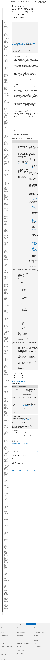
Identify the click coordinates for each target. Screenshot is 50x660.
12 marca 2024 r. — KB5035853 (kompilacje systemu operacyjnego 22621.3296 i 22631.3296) (6, 349)
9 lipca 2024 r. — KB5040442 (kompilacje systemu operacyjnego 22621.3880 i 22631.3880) (6, 284)
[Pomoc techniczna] (13, 1)
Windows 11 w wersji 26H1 (6, 8)
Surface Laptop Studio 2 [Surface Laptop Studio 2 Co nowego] (4, 632)
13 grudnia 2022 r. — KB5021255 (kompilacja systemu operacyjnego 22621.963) (6, 560)
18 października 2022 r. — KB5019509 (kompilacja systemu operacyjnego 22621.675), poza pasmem (6, 592)
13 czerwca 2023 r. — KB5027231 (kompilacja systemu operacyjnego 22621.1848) (6, 483)
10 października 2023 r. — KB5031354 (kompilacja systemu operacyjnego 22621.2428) (6, 423)
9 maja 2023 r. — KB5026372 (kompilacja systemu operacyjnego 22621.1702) (6, 497)
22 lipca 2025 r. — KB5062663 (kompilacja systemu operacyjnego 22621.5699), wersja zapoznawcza (6, 66)
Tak (28, 624)
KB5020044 (31, 271)
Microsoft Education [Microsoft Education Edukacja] (36, 629)
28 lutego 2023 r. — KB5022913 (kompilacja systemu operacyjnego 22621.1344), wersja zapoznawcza (6, 531)
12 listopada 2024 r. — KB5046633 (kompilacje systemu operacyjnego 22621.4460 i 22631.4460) (6, 215)
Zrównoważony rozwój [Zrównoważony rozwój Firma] (36, 652)
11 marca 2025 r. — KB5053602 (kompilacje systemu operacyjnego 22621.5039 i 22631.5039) (6, 157)
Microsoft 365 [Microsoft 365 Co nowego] (2, 637)
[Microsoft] (4, 1)
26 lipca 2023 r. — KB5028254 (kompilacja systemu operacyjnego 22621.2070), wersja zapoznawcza (6, 460)
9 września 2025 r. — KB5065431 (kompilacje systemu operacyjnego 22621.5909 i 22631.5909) (6, 40)
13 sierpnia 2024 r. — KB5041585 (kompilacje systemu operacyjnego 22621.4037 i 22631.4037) (6, 267)
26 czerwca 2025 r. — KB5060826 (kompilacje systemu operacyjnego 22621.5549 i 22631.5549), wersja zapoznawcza (6, 81)
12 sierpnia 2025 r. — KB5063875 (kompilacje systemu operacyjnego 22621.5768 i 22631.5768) (6, 58)
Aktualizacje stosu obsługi (27, 380)
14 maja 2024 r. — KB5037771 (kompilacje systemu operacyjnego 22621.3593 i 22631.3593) (6, 317)
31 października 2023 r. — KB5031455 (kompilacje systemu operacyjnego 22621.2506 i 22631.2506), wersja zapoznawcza (6, 414)
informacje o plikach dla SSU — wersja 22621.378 (20, 436)
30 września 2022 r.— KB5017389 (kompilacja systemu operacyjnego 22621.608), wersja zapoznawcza (6, 607)
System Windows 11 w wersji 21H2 (6, 614)
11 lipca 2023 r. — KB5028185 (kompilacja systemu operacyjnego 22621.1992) (6, 467)
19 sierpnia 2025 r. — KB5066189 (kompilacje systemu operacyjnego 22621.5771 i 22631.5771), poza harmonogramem (6, 49)
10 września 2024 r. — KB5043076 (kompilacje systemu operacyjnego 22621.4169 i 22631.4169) (6, 250)
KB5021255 (32, 149)
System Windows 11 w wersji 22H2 (6, 20)
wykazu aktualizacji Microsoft (28, 405)
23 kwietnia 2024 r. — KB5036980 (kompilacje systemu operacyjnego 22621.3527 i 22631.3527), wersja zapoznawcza (6, 325)
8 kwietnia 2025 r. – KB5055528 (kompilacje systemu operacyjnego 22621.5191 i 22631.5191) (6, 142)
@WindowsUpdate (21, 48)
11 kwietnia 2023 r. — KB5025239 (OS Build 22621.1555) (6, 512)
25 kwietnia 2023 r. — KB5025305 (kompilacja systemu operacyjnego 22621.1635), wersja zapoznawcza (6, 505)
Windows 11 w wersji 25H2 (6, 11)
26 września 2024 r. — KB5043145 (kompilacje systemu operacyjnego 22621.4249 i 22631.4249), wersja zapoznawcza (6, 241)
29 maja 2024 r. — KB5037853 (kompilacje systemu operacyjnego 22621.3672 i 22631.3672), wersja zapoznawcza (6, 309)
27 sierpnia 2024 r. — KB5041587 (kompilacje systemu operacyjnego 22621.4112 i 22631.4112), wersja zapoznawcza (6, 258)
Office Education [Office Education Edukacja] (36, 635)
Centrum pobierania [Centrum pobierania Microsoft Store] (19, 630)
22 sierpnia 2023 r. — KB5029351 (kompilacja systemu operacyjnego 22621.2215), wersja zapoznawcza (6, 446)
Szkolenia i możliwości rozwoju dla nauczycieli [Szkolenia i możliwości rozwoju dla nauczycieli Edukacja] (39, 637)
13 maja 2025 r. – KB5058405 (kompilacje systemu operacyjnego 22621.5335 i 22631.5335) (6, 116)
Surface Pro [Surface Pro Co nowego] (2, 629)
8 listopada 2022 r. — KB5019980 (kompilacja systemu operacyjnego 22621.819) (6, 576)
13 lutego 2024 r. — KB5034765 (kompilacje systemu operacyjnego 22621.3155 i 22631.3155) (6, 365)
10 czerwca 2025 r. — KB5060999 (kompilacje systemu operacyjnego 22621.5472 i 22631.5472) (6, 90)
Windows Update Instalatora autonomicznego (25, 424)
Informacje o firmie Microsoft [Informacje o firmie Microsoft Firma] (37, 646)
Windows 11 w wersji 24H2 (6, 14)
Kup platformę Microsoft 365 (25, 1)
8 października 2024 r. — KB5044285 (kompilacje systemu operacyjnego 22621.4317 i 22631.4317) (6, 232)
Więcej (18, 1)
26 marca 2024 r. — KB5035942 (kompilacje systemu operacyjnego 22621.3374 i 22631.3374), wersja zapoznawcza (6, 341)
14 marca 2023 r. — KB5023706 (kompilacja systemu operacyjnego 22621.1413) (6, 523)
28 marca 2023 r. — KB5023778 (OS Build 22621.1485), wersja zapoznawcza (6, 517)
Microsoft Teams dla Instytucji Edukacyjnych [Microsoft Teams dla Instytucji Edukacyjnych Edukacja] (39, 632)
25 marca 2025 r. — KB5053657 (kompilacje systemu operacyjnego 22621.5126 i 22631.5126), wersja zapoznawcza (6, 149)
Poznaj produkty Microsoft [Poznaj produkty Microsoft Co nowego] (4, 638)
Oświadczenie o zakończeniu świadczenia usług (6, 27)
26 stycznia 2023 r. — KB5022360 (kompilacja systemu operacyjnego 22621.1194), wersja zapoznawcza (6, 546)
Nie (33, 624)
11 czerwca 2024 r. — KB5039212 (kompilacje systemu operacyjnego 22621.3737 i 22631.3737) (6, 300)
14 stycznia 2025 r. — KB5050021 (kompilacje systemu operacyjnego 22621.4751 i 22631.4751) (6, 189)
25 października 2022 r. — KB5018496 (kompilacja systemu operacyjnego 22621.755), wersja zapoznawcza (6, 584)
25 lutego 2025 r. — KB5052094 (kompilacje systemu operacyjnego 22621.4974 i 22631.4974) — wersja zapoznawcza (6, 165)
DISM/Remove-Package (26, 419)
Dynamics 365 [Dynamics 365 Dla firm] (2, 649)
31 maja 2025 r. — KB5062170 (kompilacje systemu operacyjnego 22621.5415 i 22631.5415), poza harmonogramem (6, 99)
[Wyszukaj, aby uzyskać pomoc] (45, 1)
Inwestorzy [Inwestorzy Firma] (35, 651)
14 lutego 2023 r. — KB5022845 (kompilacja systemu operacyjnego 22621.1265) (6, 538)
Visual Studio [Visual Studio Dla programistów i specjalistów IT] (19, 656)
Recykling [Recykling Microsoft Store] (18, 637)
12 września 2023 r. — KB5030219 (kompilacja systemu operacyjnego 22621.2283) (6, 439)
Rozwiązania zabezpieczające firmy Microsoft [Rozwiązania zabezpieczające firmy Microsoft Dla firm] (6, 646)
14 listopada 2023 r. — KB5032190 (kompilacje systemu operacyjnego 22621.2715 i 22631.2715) (6, 406)
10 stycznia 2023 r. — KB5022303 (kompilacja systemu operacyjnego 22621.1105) (6, 553)
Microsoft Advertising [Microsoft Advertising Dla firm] (3, 652)
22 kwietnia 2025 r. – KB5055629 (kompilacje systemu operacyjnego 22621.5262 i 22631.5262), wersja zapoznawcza (6, 124)
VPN (26, 160)
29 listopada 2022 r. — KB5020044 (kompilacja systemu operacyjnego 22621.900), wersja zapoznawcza (6, 568)
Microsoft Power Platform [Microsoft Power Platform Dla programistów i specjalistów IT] (20, 653)
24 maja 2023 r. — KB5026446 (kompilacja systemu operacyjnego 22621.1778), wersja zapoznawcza (6, 490)
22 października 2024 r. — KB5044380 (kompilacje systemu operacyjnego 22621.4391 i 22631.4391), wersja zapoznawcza (6, 224)
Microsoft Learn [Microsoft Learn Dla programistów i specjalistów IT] (19, 646)
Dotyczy (13, 19)
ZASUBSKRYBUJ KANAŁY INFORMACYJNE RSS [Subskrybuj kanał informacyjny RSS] (20, 443)
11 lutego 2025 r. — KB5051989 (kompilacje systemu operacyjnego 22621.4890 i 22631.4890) (6, 173)
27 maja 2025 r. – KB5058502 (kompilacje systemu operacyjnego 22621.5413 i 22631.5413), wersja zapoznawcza (6, 108)
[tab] (14, 459)
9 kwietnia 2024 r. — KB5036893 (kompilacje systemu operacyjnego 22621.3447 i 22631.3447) (6, 333)
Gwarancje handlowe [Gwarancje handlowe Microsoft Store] (19, 638)
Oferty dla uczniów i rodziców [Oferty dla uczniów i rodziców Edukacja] (37, 638)
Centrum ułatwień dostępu (34, 471)
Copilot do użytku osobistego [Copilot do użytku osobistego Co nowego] (4, 635)
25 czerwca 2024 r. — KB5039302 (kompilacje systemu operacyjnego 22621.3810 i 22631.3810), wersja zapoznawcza (6, 291)
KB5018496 (31, 352)
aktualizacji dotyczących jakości (20, 44)
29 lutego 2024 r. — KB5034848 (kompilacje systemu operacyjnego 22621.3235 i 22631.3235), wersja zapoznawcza (6, 357)
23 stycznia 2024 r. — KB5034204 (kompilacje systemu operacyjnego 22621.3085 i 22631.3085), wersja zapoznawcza (6, 373)
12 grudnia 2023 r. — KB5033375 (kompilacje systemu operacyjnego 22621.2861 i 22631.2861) (6, 389)
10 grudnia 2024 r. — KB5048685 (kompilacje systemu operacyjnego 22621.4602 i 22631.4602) (6, 197)
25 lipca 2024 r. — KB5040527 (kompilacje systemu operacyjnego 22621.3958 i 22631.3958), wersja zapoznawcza (6, 276)
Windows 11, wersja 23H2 (6, 17)
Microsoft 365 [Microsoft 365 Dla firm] (2, 651)
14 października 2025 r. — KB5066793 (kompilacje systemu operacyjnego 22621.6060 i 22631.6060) (6, 33)
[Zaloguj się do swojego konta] (47, 1)
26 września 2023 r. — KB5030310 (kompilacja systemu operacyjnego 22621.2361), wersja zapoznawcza (6, 431)
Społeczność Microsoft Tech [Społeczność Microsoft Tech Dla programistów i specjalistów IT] (20, 650)
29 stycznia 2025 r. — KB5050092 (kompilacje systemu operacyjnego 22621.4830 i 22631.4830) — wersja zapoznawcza (6, 181)
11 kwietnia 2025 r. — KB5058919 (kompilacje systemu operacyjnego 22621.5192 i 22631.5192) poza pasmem (6, 134)
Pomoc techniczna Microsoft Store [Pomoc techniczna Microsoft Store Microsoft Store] (21, 632)
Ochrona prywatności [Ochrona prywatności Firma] (36, 649)
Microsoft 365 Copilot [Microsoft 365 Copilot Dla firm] (3, 654)
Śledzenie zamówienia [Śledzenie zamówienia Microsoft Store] (20, 635)
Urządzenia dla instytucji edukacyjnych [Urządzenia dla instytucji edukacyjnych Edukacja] (38, 630)
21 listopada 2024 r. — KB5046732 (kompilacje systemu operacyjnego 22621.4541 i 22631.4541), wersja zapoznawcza (6, 206)
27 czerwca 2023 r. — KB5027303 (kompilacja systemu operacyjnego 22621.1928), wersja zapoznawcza (6, 475)
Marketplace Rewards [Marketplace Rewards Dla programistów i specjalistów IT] (20, 655)
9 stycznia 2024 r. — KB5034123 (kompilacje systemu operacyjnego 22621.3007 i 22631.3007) (6, 382)
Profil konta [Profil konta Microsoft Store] (18, 629)
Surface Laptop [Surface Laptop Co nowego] (3, 630)
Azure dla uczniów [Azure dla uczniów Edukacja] (36, 640)
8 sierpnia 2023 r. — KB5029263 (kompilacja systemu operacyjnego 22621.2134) (6, 454)
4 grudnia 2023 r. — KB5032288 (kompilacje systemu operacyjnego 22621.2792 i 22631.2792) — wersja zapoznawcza (6, 398)
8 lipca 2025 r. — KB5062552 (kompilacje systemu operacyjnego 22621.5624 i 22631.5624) (6, 73)
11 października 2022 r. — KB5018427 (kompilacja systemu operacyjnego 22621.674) (6, 599)
